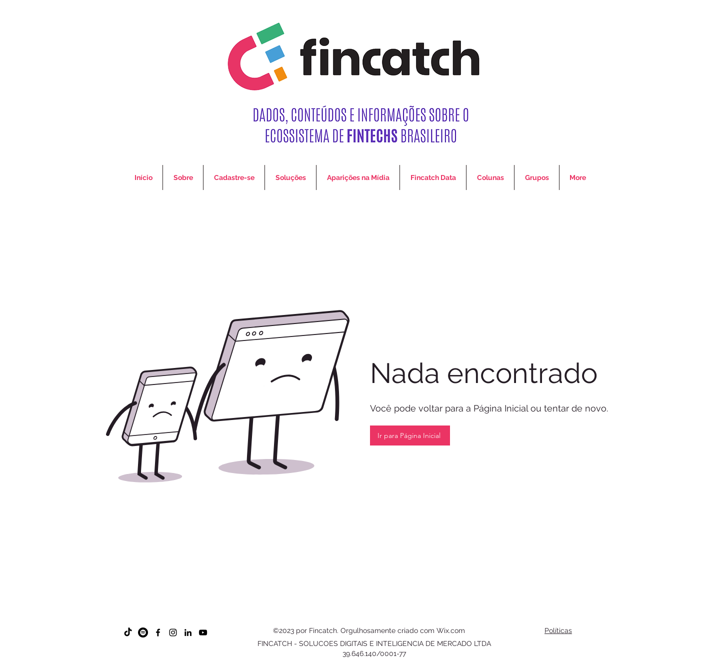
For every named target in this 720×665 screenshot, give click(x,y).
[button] (490, 177)
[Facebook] (158, 633)
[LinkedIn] (188, 633)
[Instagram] (173, 633)
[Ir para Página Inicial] (410, 436)
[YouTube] (203, 633)
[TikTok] (128, 633)
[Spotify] (143, 633)
